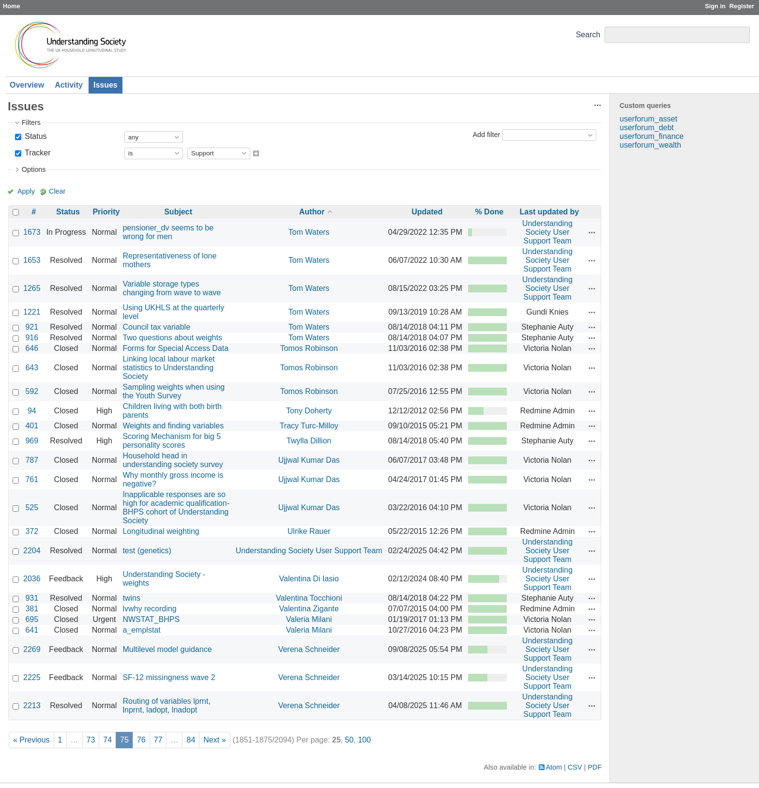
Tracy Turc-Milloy (309, 426)
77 (158, 740)
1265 (32, 288)
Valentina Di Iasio (309, 579)
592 (31, 391)
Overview (27, 85)
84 (190, 740)
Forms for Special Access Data (175, 348)
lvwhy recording (149, 609)
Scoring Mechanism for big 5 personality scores (171, 440)
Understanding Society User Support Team (547, 232)
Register (741, 6)
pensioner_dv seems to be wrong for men (167, 232)
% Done (489, 212)
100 (364, 740)
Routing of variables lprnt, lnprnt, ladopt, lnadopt (166, 705)
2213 (32, 705)
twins (131, 598)
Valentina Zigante (309, 609)
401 (31, 426)
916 (31, 337)
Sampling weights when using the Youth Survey (173, 391)
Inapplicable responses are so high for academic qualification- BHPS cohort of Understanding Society (175, 507)
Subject (178, 212)
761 (31, 479)
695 (31, 619)
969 (31, 441)
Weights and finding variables (173, 426)
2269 (32, 649)
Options (34, 169)
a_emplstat (141, 630)
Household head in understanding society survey (172, 460)
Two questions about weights (172, 337)
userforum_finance (652, 136)
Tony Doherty (309, 411)
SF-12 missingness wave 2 (168, 677)
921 (31, 327)
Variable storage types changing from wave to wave (171, 288)
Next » (214, 740)
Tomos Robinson (309, 348)
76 (141, 740)
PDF (595, 767)
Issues (105, 85)
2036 (32, 579)
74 (107, 740)
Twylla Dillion (309, 441)
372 (31, 531)
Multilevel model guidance (167, 649)
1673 (32, 232)
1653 (32, 260)
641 (31, 630)
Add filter (486, 134)
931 (31, 598)
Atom (554, 767)
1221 (32, 312)
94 (32, 411)
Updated (426, 212)
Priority (106, 212)
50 (349, 740)
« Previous (31, 740)
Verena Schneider (309, 649)
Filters (31, 122)
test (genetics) (146, 550)
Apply (26, 191)
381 (31, 609)
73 (91, 740)
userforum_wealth (650, 145)
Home (11, 6)
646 (31, 348)
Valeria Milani (309, 619)
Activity (69, 85)
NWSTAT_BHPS (151, 619)
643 (31, 368)
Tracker (37, 153)
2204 (32, 550)
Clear (57, 191)
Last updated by (549, 212)
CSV (575, 767)
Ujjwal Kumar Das (309, 460)
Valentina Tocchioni (309, 598)
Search (588, 34)
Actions (592, 232)
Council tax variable (156, 327)
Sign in (715, 6)
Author (311, 212)
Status (35, 136)
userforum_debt (647, 127)
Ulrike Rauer (309, 531)
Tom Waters (309, 232)
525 (31, 507)
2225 (32, 677)
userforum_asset (648, 119)
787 (31, 460)
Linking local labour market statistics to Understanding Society (168, 367)
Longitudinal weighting (160, 531)
